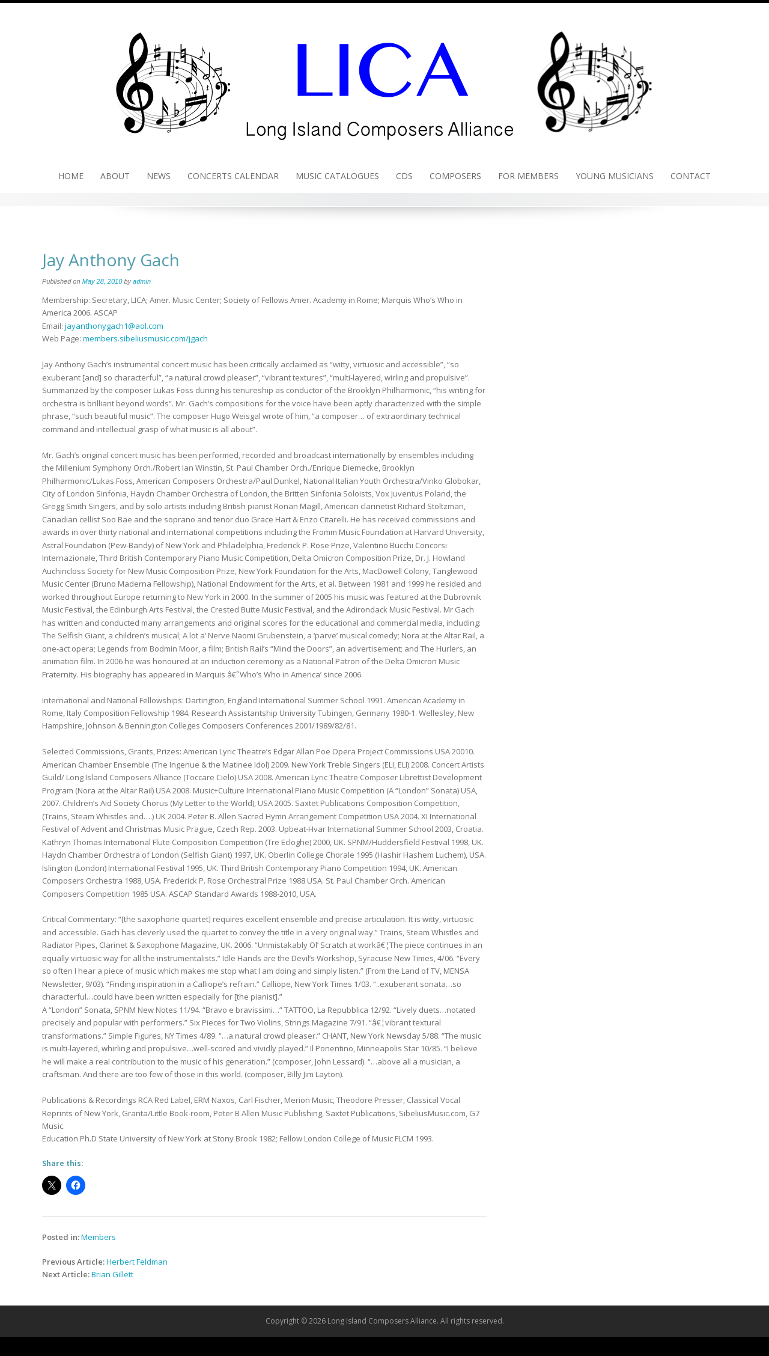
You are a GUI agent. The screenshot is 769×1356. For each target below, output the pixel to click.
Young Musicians (615, 176)
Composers (455, 176)
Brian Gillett (112, 1274)
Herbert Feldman (137, 1261)
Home (71, 176)
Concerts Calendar (233, 176)
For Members (528, 176)
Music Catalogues (337, 176)
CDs (404, 176)
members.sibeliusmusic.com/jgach (145, 338)
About (115, 176)
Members (98, 1237)
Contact (690, 176)
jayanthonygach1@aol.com (114, 325)
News (159, 176)
